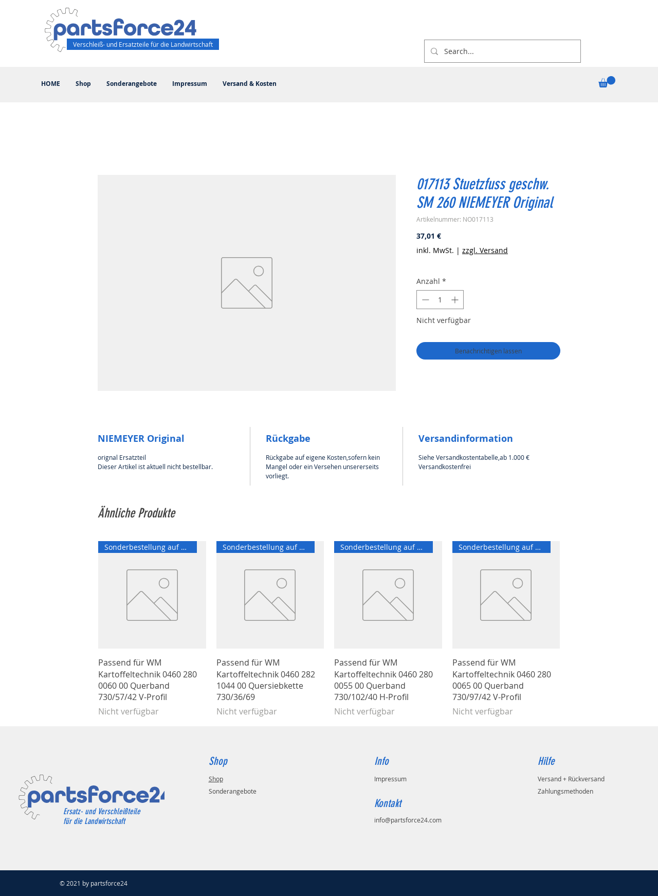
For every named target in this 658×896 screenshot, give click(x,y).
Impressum (390, 779)
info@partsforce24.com (408, 820)
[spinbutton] (440, 300)
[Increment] (455, 300)
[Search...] (501, 51)
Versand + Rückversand (571, 779)
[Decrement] (424, 300)
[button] (606, 81)
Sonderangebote (233, 791)
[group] (329, 629)
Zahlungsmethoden (565, 791)
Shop (216, 779)
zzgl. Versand (485, 250)
